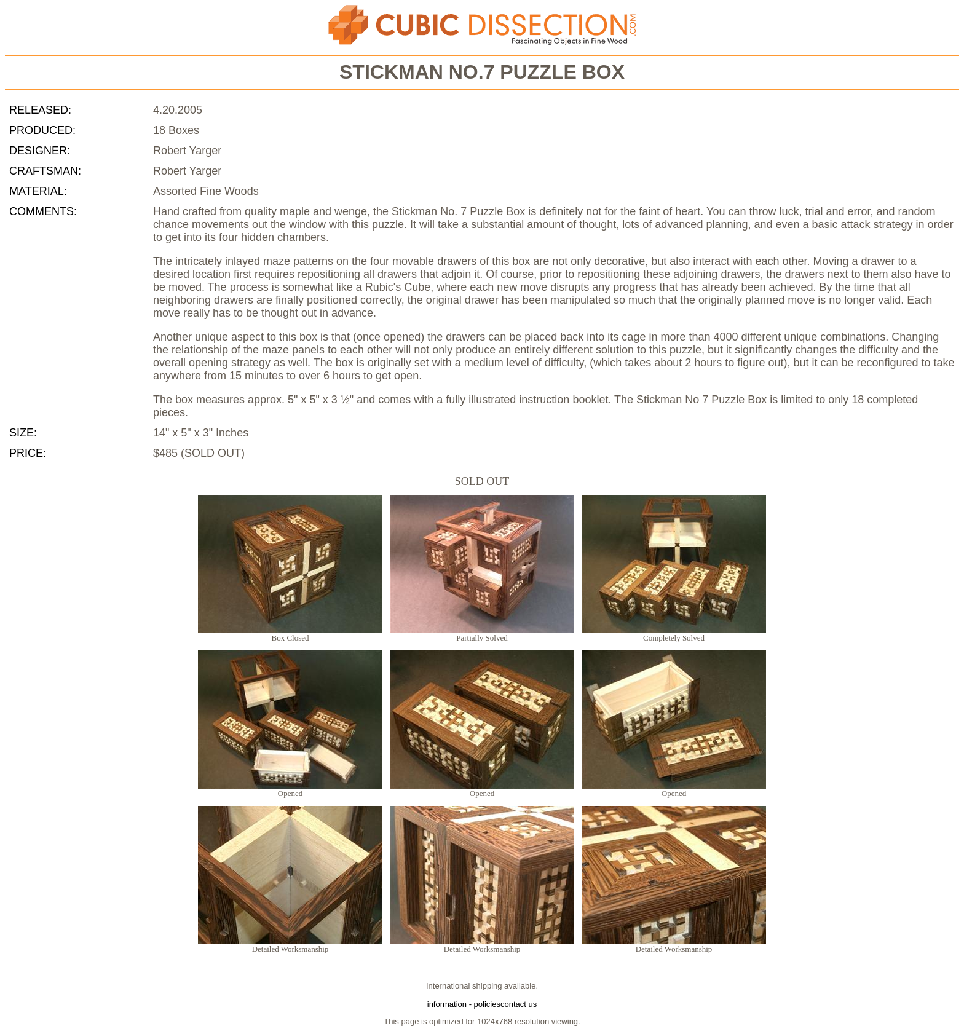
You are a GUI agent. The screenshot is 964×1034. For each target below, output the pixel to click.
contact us (518, 1004)
